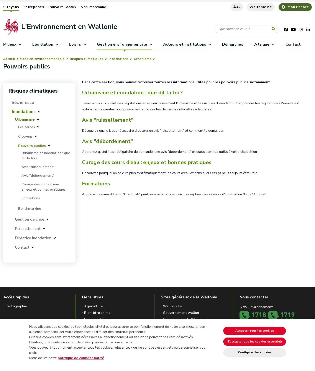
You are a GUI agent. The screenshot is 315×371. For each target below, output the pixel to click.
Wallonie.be (260, 7)
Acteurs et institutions (187, 44)
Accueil (9, 59)
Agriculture (93, 306)
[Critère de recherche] (246, 29)
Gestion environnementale (124, 44)
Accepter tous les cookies (254, 331)
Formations (30, 198)
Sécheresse (23, 102)
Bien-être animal (98, 313)
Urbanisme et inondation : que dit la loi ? (132, 92)
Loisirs (77, 44)
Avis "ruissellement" (38, 167)
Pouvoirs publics (32, 145)
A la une (264, 44)
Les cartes (26, 127)
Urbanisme (143, 59)
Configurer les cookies (254, 352)
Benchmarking (29, 208)
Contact (293, 44)
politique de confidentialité (81, 358)
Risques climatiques (86, 59)
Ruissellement (28, 228)
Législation (45, 44)
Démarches (232, 44)
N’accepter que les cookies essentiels (254, 341)
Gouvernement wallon (181, 313)
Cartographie (16, 306)
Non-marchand (93, 7)
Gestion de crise (29, 219)
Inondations (118, 59)
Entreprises (33, 7)
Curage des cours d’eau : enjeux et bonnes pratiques (147, 162)
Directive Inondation (33, 238)
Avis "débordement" (37, 175)
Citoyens (11, 7)
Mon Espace (295, 7)
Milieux (12, 44)
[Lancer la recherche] (274, 29)
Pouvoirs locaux (62, 7)
